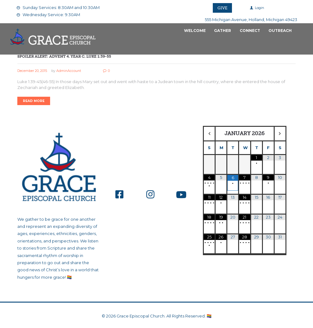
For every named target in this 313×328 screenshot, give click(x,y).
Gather (222, 30)
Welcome (195, 30)
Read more (34, 101)
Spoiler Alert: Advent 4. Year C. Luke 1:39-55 (64, 56)
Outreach (280, 30)
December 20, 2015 (32, 71)
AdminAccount (69, 71)
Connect (250, 30)
